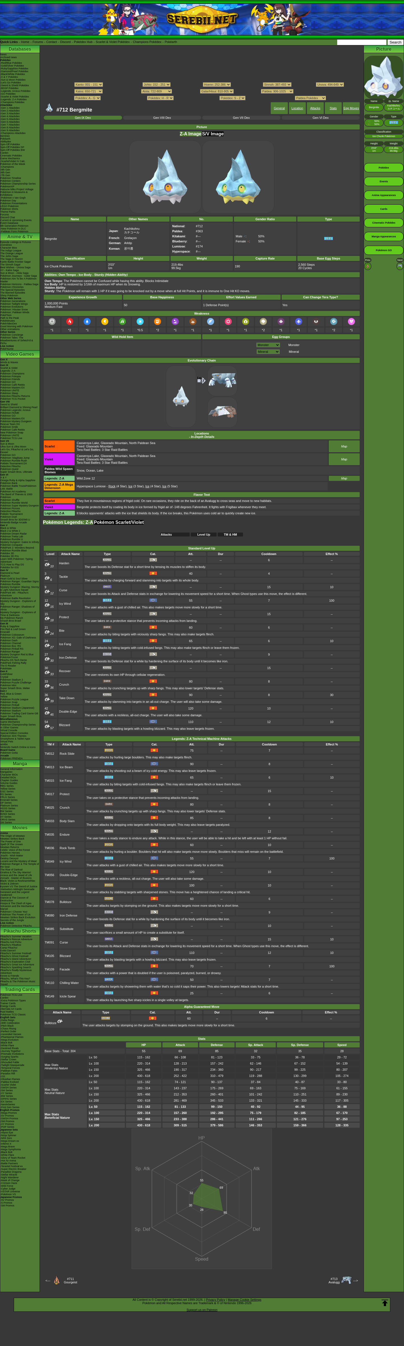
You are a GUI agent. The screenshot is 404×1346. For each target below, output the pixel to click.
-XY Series (6, 1093)
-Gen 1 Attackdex (10, 107)
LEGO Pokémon (9, 206)
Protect (64, 617)
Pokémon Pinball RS (12, 648)
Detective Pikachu (10, 466)
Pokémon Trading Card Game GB (19, 713)
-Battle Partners (9, 1163)
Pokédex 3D (7, 553)
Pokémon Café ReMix (12, 384)
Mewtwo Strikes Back (12, 838)
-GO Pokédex (8, 93)
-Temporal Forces (10, 1068)
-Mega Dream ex (9, 1141)
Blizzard (64, 725)
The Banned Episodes (12, 292)
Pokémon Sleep (9, 393)
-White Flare (7, 1045)
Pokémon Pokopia (10, 376)
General (279, 108)
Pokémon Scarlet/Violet (119, 522)
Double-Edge (68, 711)
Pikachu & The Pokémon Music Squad (17, 983)
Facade (65, 969)
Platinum (5, 575)
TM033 (49, 821)
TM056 (49, 875)
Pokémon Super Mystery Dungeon (19, 505)
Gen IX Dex (83, 117)
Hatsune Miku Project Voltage (16, 189)
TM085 (49, 929)
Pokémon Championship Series (18, 183)
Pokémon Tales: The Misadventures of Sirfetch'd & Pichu (16, 340)
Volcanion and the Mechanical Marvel (17, 907)
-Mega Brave (7, 1146)
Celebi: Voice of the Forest (15, 850)
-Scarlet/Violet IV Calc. (13, 161)
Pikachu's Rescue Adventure (16, 939)
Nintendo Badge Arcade (13, 522)
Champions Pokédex (147, 42)
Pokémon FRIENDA (11, 758)
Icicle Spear (68, 996)
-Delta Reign (7, 1020)
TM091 (49, 942)
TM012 (49, 753)
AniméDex (6, 245)
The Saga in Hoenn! (11, 259)
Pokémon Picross (10, 508)
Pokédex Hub (83, 42)
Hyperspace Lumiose (91, 486)
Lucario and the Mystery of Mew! (18, 861)
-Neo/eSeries (7, 1104)
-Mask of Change (10, 1180)
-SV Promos (7, 1115)
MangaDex (6, 771)
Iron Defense (68, 657)
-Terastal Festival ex (11, 1166)
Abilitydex (5, 141)
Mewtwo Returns (9, 847)
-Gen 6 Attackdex (10, 121)
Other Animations (10, 329)
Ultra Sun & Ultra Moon (13, 446)
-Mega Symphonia (10, 1149)
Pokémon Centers (10, 180)
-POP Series (7, 1127)
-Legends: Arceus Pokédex (15, 91)
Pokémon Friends (10, 379)
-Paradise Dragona (11, 1171)
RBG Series (7, 786)
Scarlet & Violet (8, 368)
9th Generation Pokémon (14, 225)
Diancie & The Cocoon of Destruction (14, 899)
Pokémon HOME (9, 412)
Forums (38, 42)
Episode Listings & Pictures (15, 242)
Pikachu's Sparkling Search (15, 967)
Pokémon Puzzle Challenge (15, 682)
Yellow (4, 696)
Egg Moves (351, 108)
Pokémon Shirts (9, 209)
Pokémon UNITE (9, 390)
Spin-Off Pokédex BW (12, 150)
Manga (20, 763)
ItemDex (5, 136)
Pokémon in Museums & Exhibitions (14, 193)
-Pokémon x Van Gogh (13, 197)
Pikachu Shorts (20, 931)
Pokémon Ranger (10, 651)
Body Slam (67, 821)
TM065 (49, 888)
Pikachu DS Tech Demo (13, 660)
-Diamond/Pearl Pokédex (14, 71)
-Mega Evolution (9, 1039)
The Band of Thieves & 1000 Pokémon (16, 496)
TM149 (49, 996)
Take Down (66, 698)
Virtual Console (8, 730)
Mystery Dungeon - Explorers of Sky (18, 602)
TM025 (49, 807)
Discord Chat (7, 217)
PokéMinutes (7, 320)
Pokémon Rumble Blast (13, 550)
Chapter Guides (9, 780)
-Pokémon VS (8, 1194)
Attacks (315, 108)
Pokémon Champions (12, 373)
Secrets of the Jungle (12, 920)
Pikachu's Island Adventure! (15, 959)
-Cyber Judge (7, 1188)
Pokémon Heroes (10, 852)
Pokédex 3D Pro (9, 556)
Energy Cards (8, 1006)
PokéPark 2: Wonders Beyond (17, 547)
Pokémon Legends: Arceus (15, 410)
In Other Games (9, 727)
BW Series (6, 811)
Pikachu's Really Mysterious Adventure (16, 971)
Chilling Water (69, 983)
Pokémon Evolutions (11, 306)
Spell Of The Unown (11, 844)
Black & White (8, 528)
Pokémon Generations (13, 301)
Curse (63, 590)
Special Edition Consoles (14, 733)
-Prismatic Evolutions (12, 1053)
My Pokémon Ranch (11, 618)
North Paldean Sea (142, 443)
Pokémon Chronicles (12, 287)
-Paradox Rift (7, 1073)
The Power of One (10, 841)
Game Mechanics (10, 158)
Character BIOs (9, 774)
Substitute (67, 929)
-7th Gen (5, 175)
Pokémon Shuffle (9, 500)
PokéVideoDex (8, 323)
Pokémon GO (8, 382)
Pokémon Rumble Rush (13, 460)
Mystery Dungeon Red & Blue (17, 654)
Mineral (294, 351)
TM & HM (230, 534)
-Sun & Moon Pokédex (13, 79)
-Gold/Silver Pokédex (12, 65)
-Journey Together (10, 1051)
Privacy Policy (215, 1299)
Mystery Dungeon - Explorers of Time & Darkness (18, 614)
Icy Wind (65, 603)
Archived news (8, 57)
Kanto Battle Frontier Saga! (15, 261)
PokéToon (6, 315)
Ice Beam (66, 767)
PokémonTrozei (9, 657)
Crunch (64, 684)
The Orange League (11, 253)
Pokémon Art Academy (13, 491)
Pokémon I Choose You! (13, 911)
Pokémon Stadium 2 (11, 679)
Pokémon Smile (9, 427)
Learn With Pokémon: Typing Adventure (16, 560)
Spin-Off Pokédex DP (12, 147)
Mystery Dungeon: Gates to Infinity (19, 542)
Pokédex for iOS (9, 567)
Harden (64, 563)
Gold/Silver (6, 674)
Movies (19, 827)
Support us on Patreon (202, 1309)
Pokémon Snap (9, 702)
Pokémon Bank (8, 483)
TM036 (49, 848)
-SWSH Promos (9, 1118)
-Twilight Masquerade (12, 1065)
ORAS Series (7, 819)
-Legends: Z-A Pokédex (13, 99)
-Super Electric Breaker (13, 1169)
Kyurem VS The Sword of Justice (18, 886)
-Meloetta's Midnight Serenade (17, 889)
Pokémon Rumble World (13, 502)
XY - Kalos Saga (9, 270)
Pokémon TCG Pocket (12, 398)
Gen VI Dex (321, 117)
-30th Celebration (10, 1023)
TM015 (49, 780)
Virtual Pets (6, 741)
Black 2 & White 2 (10, 530)
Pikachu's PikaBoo (10, 944)
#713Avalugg (334, 1280)
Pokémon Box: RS (10, 646)
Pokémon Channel (10, 643)
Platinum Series (9, 805)
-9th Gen (5, 169)
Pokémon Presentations (13, 203)
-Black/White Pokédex (12, 74)
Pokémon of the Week (12, 164)
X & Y (3, 477)
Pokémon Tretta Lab (11, 536)
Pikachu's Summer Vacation (16, 936)
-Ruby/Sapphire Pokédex (14, 68)
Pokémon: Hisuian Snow (14, 309)
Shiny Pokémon (9, 295)
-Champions (7, 166)
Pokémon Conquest (11, 545)
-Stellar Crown (8, 1059)
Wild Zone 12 (86, 478)
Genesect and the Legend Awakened (14, 893)
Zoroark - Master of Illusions (16, 878)
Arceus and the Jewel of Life (16, 875)
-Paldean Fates (8, 1070)
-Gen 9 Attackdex (10, 130)
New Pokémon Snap (11, 432)
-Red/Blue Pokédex (11, 63)
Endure (65, 834)
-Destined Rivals (9, 1048)
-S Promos (6, 1202)
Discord (65, 42)
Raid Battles (7, 1011)
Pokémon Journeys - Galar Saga (18, 275)
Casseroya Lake (88, 443)
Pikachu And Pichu (10, 942)
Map (344, 446)
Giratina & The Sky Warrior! (15, 872)
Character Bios (8, 247)
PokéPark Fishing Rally (13, 662)
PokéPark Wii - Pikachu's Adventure (14, 594)
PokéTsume (6, 348)
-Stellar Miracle (8, 1174)
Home (25, 42)
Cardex (4, 152)
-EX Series (6, 1101)
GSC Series (7, 791)
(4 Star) (118, 486)
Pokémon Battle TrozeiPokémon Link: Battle (18, 487)
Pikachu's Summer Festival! (15, 953)
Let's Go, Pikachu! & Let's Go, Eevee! (17, 451)
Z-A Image (190, 133)
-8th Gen (5, 172)
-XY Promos (7, 1124)
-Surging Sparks (9, 1056)
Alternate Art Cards (11, 1009)
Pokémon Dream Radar (13, 533)
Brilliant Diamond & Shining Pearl (19, 407)
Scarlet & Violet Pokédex (113, 42)
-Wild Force (6, 1185)
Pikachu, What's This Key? (15, 978)
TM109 (49, 969)
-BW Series (6, 1096)
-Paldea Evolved (9, 1082)
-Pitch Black (7, 1025)
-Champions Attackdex (13, 133)
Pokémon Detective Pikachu (16, 925)
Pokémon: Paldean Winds (14, 312)
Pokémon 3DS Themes (13, 736)
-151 (2, 1076)
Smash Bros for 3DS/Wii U (15, 519)
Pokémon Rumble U (11, 539)
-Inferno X (6, 1143)
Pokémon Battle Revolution (15, 598)
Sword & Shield (9, 404)
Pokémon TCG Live (11, 438)
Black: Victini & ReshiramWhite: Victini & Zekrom (18, 882)
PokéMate (6, 668)
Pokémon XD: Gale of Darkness (18, 637)
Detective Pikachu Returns (15, 396)
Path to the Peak (9, 318)
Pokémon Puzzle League (14, 699)
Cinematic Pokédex (11, 155)
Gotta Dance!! (8, 950)
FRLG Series (7, 797)
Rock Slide (67, 753)
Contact (51, 42)
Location (297, 108)
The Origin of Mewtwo (12, 836)
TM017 (49, 794)
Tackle (63, 576)
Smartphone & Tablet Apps (15, 738)
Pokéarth (171, 42)
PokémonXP (7, 186)
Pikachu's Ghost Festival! (14, 956)
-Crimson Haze (8, 1183)
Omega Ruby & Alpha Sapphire (17, 480)
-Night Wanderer (9, 1177)
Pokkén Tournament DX (13, 463)
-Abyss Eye (6, 1132)
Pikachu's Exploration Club (15, 961)
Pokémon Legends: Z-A (68, 522)
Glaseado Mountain (114, 443)
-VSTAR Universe (10, 1191)
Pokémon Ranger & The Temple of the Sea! (19, 865)
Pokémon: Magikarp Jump (15, 457)
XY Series (6, 816)
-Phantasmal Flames (12, 1037)
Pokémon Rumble (10, 584)
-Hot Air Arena (8, 1160)
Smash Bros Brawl (10, 620)
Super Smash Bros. (11, 716)
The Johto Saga (9, 256)
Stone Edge (68, 888)
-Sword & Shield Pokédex (14, 85)
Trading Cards (20, 989)
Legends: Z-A (7, 370)
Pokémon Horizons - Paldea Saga (19, 284)
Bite (62, 630)
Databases (20, 49)
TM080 (49, 915)
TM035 (49, 834)
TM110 (49, 983)
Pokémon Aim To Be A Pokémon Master (18, 280)
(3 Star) (135, 486)
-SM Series (6, 1090)
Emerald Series (9, 800)
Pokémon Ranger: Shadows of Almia (17, 608)
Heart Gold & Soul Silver (14, 578)
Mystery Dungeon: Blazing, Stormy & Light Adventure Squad (19, 588)
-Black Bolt (6, 1042)
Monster (294, 345)
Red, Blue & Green (11, 693)
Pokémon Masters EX (12, 387)
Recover (65, 671)
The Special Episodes (12, 289)
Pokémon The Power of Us (15, 914)
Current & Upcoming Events (16, 220)
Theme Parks (7, 211)
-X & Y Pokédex (9, 77)
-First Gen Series (9, 1107)
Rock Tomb (67, 848)
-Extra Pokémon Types (13, 1000)
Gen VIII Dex (162, 117)
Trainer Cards (8, 1003)
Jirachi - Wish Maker (11, 855)
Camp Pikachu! (8, 947)
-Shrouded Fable (9, 1062)
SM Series (6, 822)
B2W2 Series (7, 814)
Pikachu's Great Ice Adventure (17, 964)
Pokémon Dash (9, 640)
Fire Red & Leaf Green (13, 629)
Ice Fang (65, 644)
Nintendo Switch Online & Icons (18, 747)
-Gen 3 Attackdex (10, 113)
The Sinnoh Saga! (10, 264)
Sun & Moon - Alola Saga (14, 273)
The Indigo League (10, 250)
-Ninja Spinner (8, 1135)
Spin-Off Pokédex (10, 144)
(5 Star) (170, 486)
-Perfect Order (8, 1031)
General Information (11, 769)
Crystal (4, 677)
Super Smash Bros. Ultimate (16, 471)
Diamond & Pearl (9, 573)
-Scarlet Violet (8, 1084)
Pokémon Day (8, 200)
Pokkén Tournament (11, 514)
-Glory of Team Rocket (12, 1157)
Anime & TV (20, 236)
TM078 (49, 902)
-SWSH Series (8, 1087)
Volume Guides (8, 783)
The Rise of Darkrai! (11, 869)
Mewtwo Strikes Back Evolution (17, 917)
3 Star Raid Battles (115, 449)
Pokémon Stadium (10, 710)
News (3, 54)
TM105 (49, 956)
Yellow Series (7, 788)
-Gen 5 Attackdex (10, 119)
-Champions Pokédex (12, 102)
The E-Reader (8, 665)
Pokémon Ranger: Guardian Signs (19, 581)
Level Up (203, 534)
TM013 (49, 767)
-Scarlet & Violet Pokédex (14, 96)
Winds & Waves (9, 362)
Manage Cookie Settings (244, 1299)
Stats (333, 108)
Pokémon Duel (8, 516)
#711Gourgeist (70, 1280)
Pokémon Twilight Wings (14, 304)
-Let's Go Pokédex (10, 82)
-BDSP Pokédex (9, 88)
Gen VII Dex (241, 117)
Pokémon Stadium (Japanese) (17, 707)
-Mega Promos (8, 1112)
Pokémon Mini (8, 685)
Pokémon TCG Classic (13, 1014)
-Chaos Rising (8, 1028)
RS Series (6, 794)
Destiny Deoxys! (9, 858)
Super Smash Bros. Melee (15, 688)
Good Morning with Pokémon (16, 326)
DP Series (6, 802)
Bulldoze (66, 902)
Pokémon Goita (9, 752)
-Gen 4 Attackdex (10, 116)
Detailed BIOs (8, 777)
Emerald (5, 632)
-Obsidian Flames (10, 1079)
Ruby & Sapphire (9, 626)
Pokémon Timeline (10, 178)
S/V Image (213, 133)
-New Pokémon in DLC (13, 228)
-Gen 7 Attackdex (10, 124)
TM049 (49, 861)
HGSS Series (7, 808)
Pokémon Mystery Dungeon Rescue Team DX (15, 423)
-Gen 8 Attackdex (10, 127)
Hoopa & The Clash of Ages (15, 903)
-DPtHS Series (8, 1098)
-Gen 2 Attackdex (10, 110)
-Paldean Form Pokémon (14, 231)
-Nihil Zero (6, 1138)
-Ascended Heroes (10, 1034)
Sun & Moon (7, 443)
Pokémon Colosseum (12, 634)
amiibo (4, 744)
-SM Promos (7, 1121)
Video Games (20, 354)
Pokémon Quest (9, 469)
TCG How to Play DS (12, 564)
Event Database (9, 223)
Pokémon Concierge (11, 334)
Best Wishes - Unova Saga (15, 267)
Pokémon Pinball (9, 705)
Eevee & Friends (9, 975)
